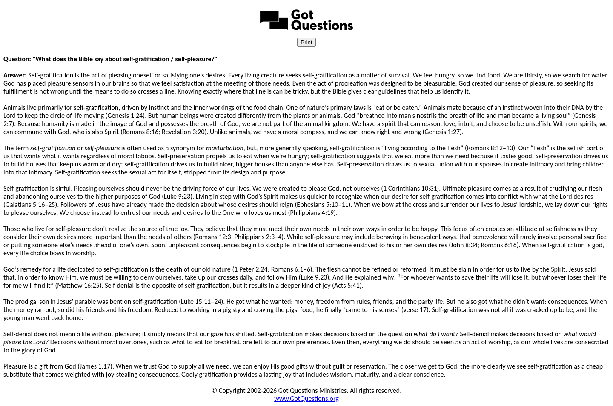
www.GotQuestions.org (306, 399)
